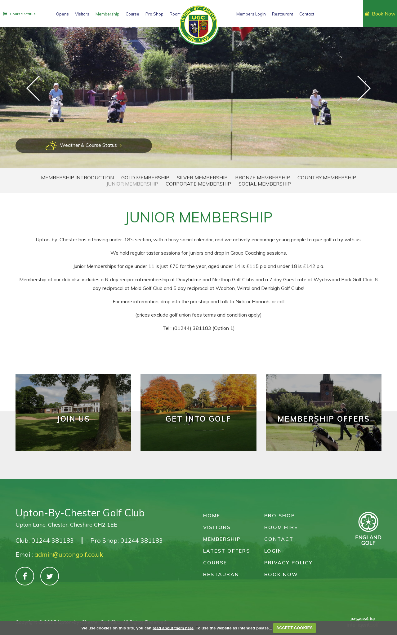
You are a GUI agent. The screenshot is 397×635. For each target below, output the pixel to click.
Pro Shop (279, 515)
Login (273, 551)
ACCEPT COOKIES (294, 627)
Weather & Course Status (84, 145)
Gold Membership (145, 177)
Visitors (217, 527)
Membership (222, 539)
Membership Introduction (77, 177)
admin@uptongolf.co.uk (68, 554)
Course (215, 562)
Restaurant (223, 574)
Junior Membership (132, 184)
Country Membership (326, 177)
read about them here (173, 627)
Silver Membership (202, 177)
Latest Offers (226, 551)
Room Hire (281, 527)
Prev (33, 88)
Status (19, 13)
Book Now (380, 14)
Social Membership (265, 184)
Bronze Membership (262, 177)
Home (211, 515)
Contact (278, 539)
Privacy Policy (288, 562)
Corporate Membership (198, 184)
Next (364, 88)
